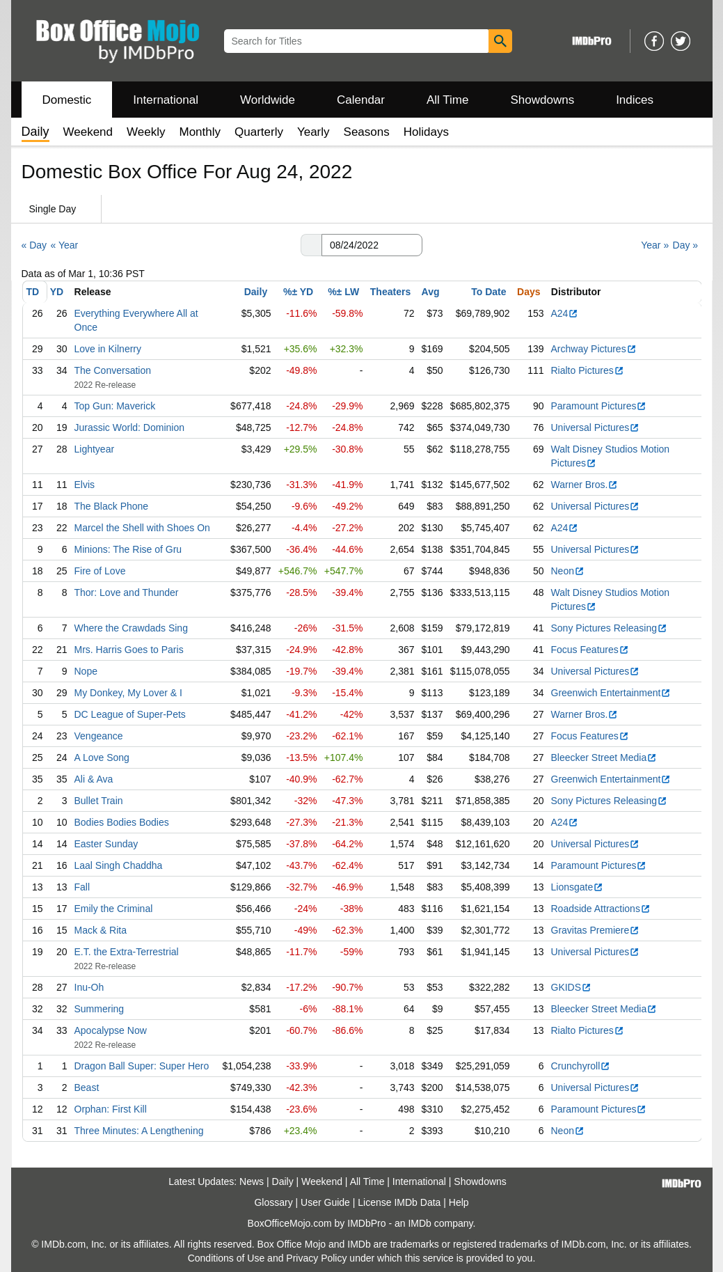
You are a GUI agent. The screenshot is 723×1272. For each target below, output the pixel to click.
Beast (87, 1087)
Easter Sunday (106, 843)
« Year (64, 245)
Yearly (313, 132)
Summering (99, 1008)
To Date (488, 291)
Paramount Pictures (599, 405)
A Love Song (101, 757)
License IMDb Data (399, 1202)
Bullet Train (98, 800)
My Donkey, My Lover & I (128, 692)
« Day (34, 245)
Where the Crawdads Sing (131, 628)
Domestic (67, 100)
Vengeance (98, 735)
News (251, 1181)
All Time (447, 100)
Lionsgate (577, 887)
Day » (686, 245)
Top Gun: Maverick (115, 405)
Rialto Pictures (587, 370)
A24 (565, 313)
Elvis (84, 484)
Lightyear (94, 449)
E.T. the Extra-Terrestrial (126, 951)
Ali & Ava (93, 779)
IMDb (419, 1223)
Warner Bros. (585, 484)
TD (33, 291)
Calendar (361, 100)
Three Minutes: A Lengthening (139, 1130)
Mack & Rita (100, 930)
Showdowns (542, 100)
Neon (568, 570)
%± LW (343, 291)
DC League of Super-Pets (130, 714)
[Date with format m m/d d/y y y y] (371, 245)
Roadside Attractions (601, 908)
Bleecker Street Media (604, 757)
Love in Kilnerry (108, 348)
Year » (655, 245)
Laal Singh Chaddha (118, 865)
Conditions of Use (226, 1258)
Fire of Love (100, 570)
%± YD (298, 291)
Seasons (367, 132)
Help (459, 1202)
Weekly (146, 132)
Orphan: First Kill (110, 1109)
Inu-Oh (89, 987)
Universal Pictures (595, 427)
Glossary (273, 1202)
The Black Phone (111, 506)
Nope (85, 671)
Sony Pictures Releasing (609, 628)
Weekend (88, 132)
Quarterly (259, 132)
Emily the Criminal (113, 908)
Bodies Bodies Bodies (121, 822)
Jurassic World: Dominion (129, 427)
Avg (431, 291)
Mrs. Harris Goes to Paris (129, 649)
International (165, 100)
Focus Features (590, 649)
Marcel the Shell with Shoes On (142, 527)
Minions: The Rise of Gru (128, 549)
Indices (634, 100)
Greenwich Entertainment (611, 692)
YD (56, 291)
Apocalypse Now (110, 1030)
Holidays (426, 132)
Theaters (390, 291)
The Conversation (113, 370)
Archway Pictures (594, 348)
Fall (82, 887)
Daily (255, 291)
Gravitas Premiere (595, 930)
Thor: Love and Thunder (126, 592)
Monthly (200, 132)
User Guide (325, 1202)
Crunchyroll (581, 1065)
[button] (311, 245)
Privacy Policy (316, 1258)
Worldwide (267, 100)
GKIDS (571, 987)
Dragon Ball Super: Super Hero (141, 1065)
